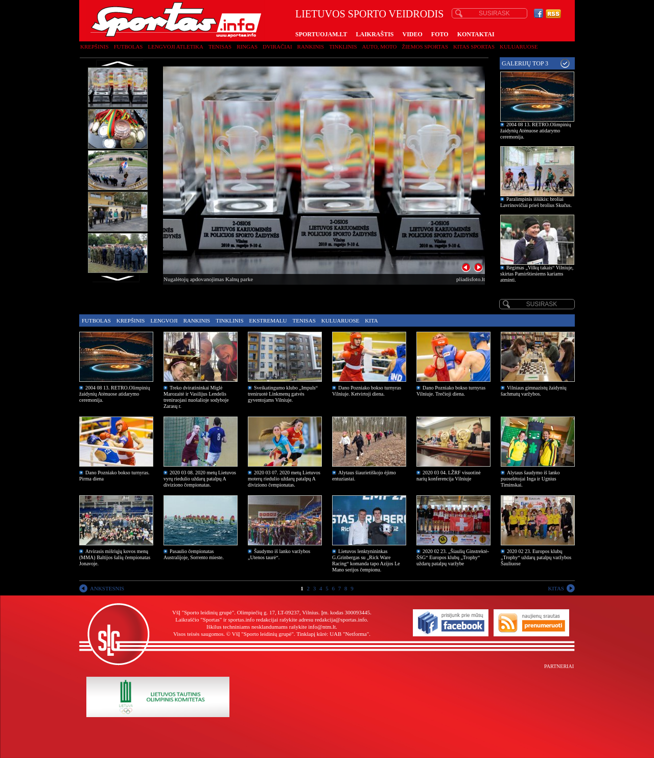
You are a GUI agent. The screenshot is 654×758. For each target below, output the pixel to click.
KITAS (556, 588)
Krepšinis (94, 46)
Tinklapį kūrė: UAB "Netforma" (332, 634)
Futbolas (128, 46)
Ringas (247, 46)
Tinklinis (343, 46)
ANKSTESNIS (107, 588)
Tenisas (219, 46)
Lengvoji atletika (175, 46)
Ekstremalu (268, 320)
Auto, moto (379, 46)
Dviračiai (277, 46)
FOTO (440, 34)
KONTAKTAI (476, 34)
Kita (371, 320)
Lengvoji (163, 320)
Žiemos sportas (425, 46)
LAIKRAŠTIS (374, 34)
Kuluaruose (519, 46)
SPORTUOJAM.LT (321, 34)
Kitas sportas (474, 46)
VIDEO (413, 34)
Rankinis (310, 46)
